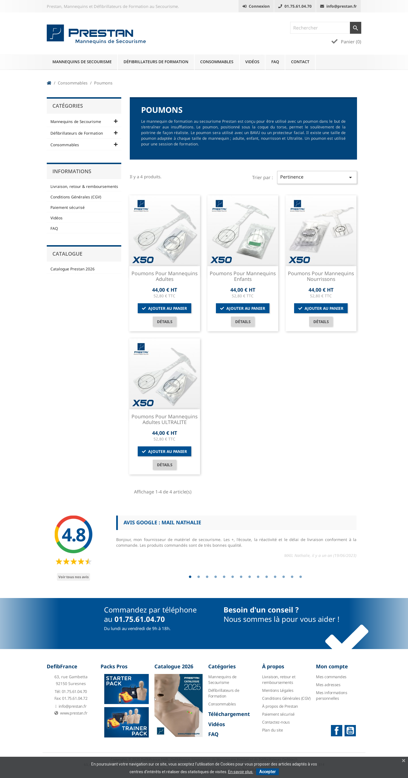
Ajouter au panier (164, 308)
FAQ (275, 61)
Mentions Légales (277, 690)
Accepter (267, 771)
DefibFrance (62, 666)
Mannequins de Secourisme (82, 61)
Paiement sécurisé (67, 207)
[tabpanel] (236, 539)
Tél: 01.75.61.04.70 (71, 691)
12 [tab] (283, 577)
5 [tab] (224, 577)
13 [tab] (292, 577)
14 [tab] (300, 577)
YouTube (350, 730)
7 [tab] (241, 577)
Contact (300, 61)
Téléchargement (229, 714)
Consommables (216, 61)
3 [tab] (207, 577)
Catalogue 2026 (173, 666)
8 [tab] (249, 577)
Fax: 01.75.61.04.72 (71, 698)
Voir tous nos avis (73, 577)
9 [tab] (258, 577)
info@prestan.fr (70, 706)
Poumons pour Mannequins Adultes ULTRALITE (164, 419)
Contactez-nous (276, 722)
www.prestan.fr (71, 713)
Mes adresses (328, 684)
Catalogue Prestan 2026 (72, 269)
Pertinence (317, 177)
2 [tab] (198, 577)
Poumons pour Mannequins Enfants (243, 276)
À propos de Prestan (280, 706)
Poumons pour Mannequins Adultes (164, 276)
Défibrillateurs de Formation (156, 61)
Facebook (336, 730)
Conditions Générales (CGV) (75, 197)
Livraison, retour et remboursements (278, 679)
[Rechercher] (325, 28)
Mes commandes (331, 676)
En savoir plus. (240, 771)
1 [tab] (190, 577)
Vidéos (252, 61)
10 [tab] (266, 577)
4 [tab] (215, 577)
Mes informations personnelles (331, 695)
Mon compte (332, 666)
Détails (164, 321)
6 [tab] (232, 577)
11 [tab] (275, 577)
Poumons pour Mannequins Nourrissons (321, 276)
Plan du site (272, 730)
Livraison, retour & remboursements (84, 186)
